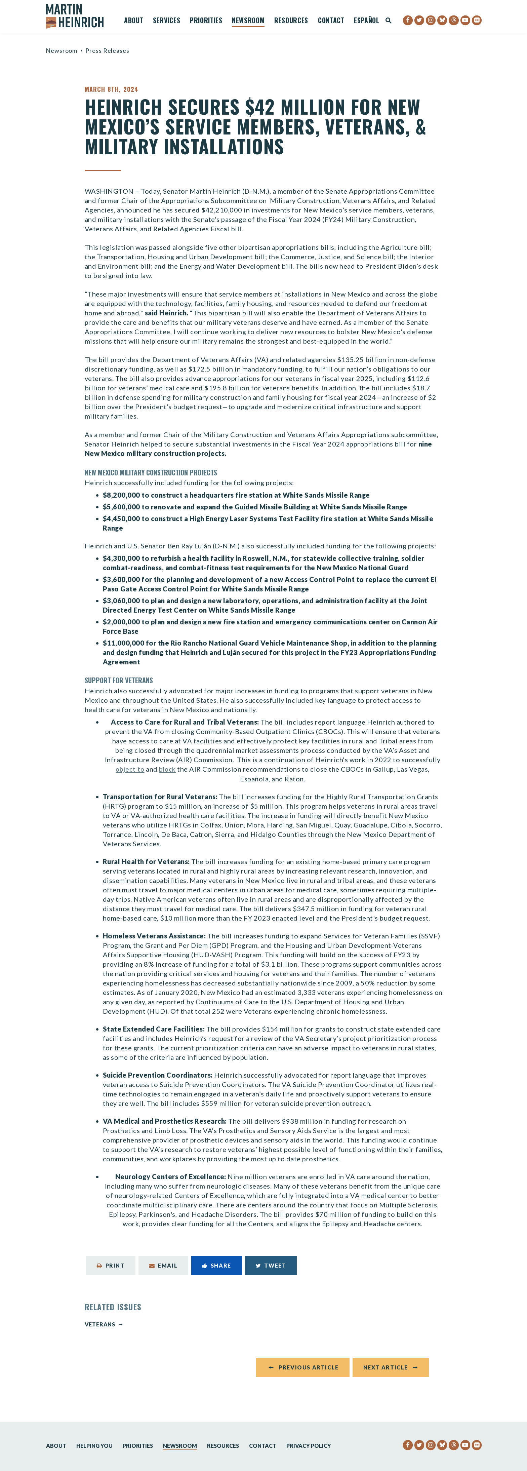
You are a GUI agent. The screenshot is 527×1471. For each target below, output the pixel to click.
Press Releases (107, 50)
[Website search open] (388, 21)
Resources (291, 21)
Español (366, 21)
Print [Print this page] (111, 1269)
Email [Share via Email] (163, 1269)
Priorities (206, 21)
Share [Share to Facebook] (216, 1269)
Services (166, 21)
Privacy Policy (308, 1445)
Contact (331, 21)
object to (129, 773)
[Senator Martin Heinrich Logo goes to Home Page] (79, 16)
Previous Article (309, 1375)
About (133, 21)
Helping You (94, 1445)
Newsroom (248, 21)
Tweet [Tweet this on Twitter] (271, 1269)
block (168, 773)
